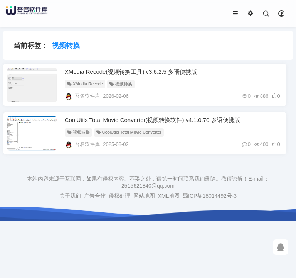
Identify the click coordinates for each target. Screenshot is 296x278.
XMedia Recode (85, 83)
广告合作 (95, 196)
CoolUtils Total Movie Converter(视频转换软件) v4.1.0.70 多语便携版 (152, 120)
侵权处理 (119, 196)
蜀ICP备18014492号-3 (210, 196)
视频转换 (120, 83)
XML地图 (169, 196)
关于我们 (70, 196)
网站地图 (144, 196)
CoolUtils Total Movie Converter (128, 132)
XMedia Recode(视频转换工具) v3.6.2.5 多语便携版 (131, 71)
